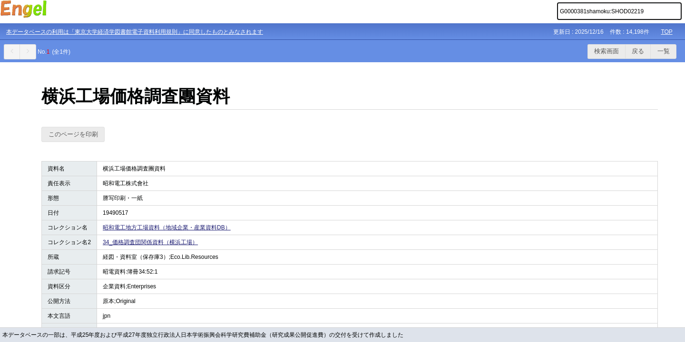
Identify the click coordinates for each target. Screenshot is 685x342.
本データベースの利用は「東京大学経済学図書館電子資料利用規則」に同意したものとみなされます (134, 31)
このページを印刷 (73, 134)
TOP (666, 31)
